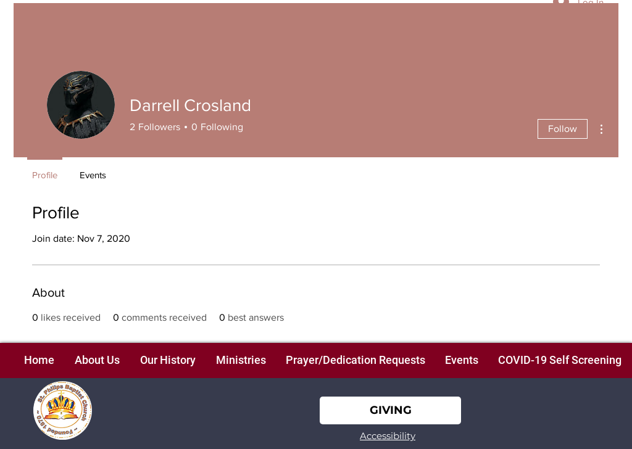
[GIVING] (390, 410)
